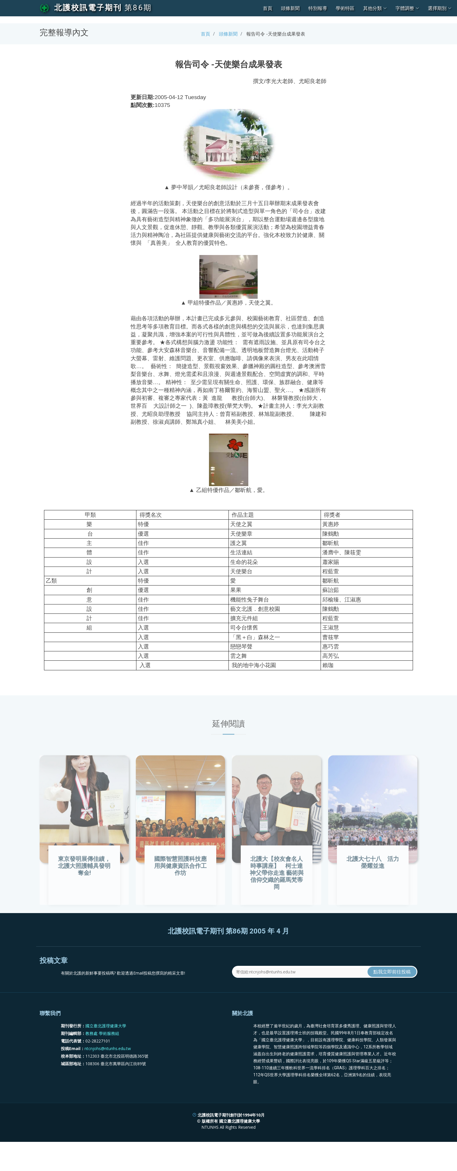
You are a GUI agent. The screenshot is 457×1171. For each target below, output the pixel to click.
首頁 (267, 8)
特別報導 (317, 8)
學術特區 (345, 8)
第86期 (138, 7)
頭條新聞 (290, 8)
